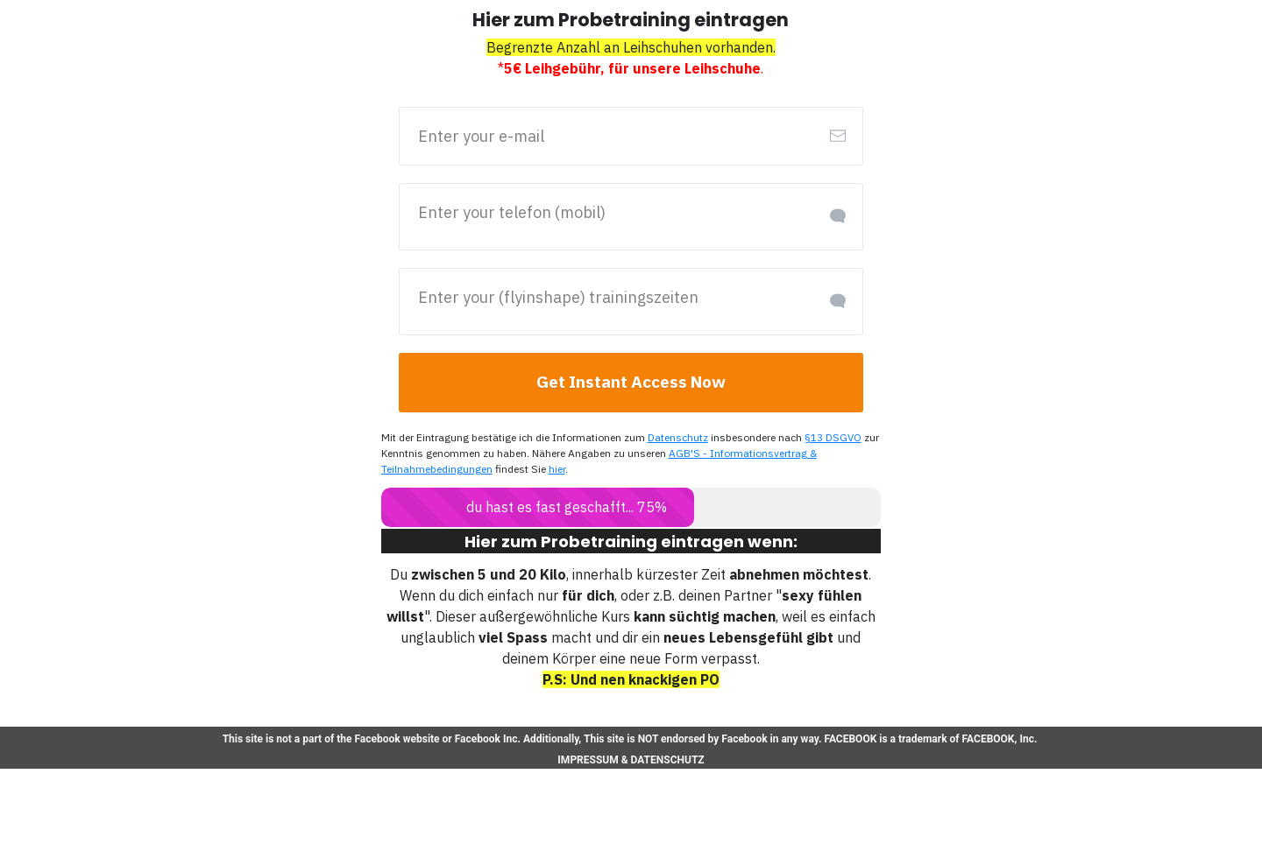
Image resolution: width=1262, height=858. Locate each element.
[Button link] (631, 382)
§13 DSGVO (821, 438)
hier (552, 469)
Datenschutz (668, 438)
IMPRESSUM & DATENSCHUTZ (630, 759)
